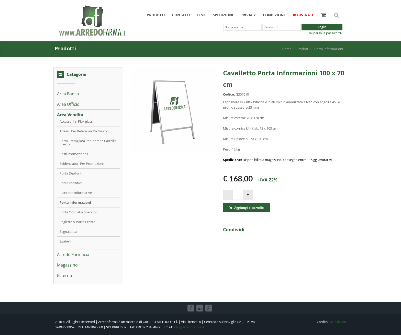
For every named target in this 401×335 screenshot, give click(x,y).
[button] (324, 15)
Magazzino (67, 265)
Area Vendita (70, 115)
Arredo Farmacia (73, 254)
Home (286, 49)
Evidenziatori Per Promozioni (82, 163)
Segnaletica (68, 231)
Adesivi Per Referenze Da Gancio (84, 131)
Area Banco (68, 94)
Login (322, 27)
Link (201, 15)
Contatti (181, 15)
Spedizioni (223, 15)
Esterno (64, 275)
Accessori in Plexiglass (76, 121)
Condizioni (274, 15)
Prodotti (156, 15)
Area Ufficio (68, 104)
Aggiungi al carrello (246, 207)
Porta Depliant (71, 173)
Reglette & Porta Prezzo (77, 222)
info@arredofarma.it (188, 327)
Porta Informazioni (328, 49)
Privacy (248, 15)
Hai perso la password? (324, 33)
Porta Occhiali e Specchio (78, 212)
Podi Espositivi (71, 183)
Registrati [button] (303, 15)
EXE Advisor (337, 321)
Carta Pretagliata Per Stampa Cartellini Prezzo (88, 142)
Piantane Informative (76, 192)
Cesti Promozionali (74, 154)
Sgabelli (65, 241)
